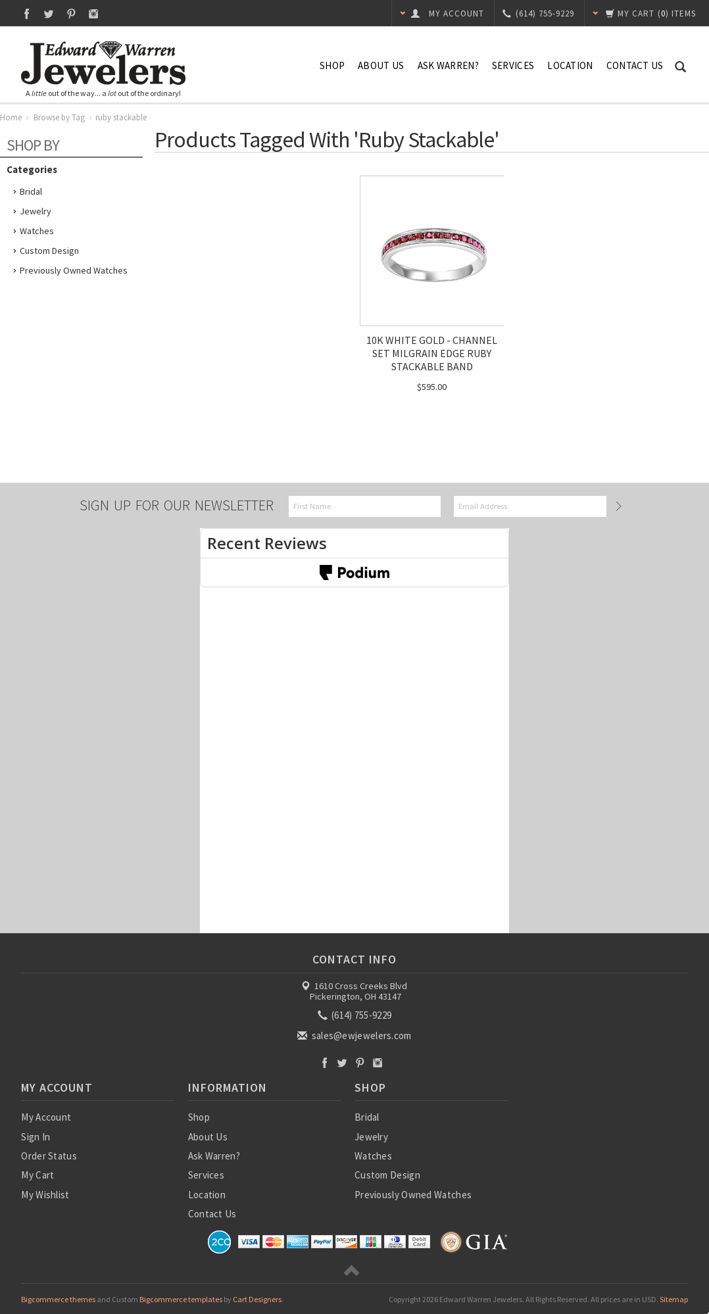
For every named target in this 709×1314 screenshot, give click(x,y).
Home (11, 117)
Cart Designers (257, 1299)
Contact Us (635, 65)
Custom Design (49, 250)
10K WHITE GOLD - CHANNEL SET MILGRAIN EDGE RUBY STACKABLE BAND (431, 353)
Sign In (35, 1137)
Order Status (49, 1156)
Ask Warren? (448, 65)
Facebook (26, 13)
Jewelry (35, 211)
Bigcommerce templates (180, 1299)
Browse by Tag (59, 117)
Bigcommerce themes (58, 1299)
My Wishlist (45, 1194)
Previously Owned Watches (74, 270)
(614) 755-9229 (356, 1015)
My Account (46, 1117)
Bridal (31, 191)
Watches (37, 231)
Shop (332, 65)
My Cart (37, 1175)
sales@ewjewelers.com (355, 1035)
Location (570, 65)
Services (513, 65)
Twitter (49, 13)
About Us (381, 65)
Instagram (93, 13)
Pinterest (71, 13)
